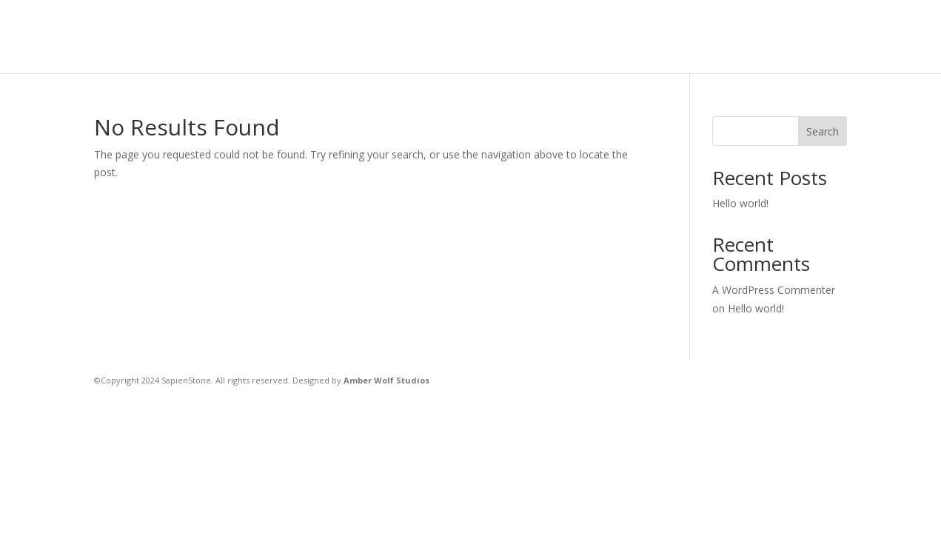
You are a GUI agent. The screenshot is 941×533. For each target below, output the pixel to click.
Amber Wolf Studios (386, 380)
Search (822, 131)
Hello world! (740, 203)
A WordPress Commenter (773, 290)
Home (350, 37)
